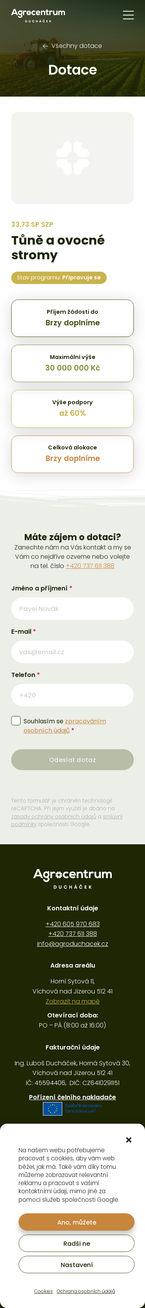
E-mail (23, 631)
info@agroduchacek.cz (72, 943)
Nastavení (77, 1264)
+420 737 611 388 (90, 565)
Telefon (25, 674)
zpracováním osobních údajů (65, 726)
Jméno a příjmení (41, 588)
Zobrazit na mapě (73, 1001)
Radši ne (76, 1243)
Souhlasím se (65, 726)
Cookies (43, 1291)
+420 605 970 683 (73, 924)
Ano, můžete (76, 1222)
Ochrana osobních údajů (86, 1291)
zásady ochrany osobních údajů (53, 816)
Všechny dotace (72, 45)
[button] (129, 1140)
